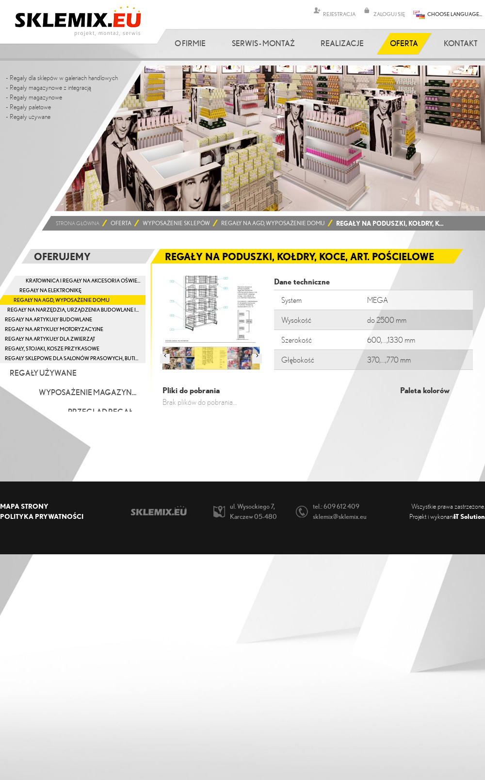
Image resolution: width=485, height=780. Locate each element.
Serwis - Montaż (263, 43)
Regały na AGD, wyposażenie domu (273, 223)
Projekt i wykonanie (447, 516)
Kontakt (461, 43)
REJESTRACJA (339, 13)
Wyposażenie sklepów (176, 223)
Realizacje (342, 43)
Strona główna (77, 223)
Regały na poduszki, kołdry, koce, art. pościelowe (392, 223)
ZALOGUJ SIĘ (389, 13)
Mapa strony (24, 506)
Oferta (404, 43)
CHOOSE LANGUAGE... (454, 13)
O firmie (190, 43)
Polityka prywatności (41, 516)
